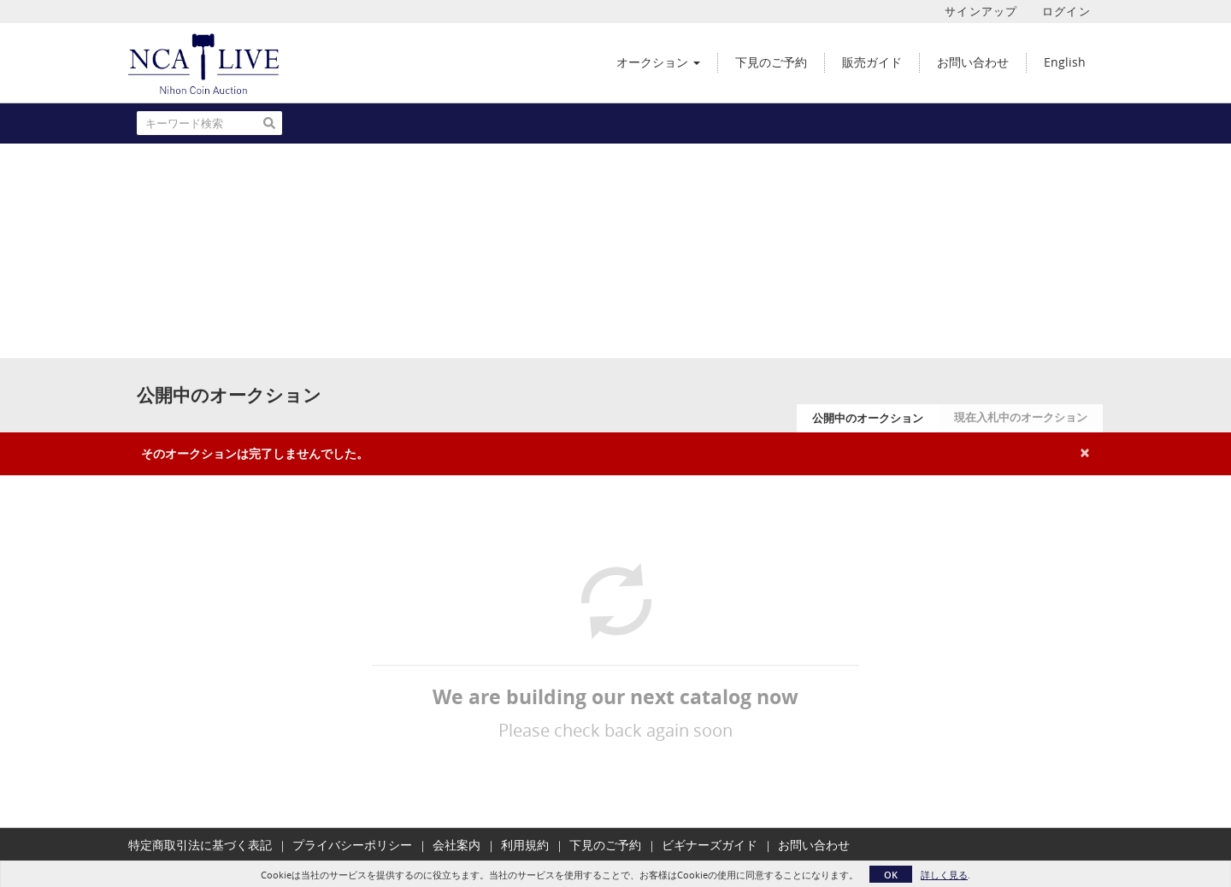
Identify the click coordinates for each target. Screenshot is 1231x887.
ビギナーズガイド (709, 845)
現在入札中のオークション (1020, 417)
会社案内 (456, 845)
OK (891, 874)
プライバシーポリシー (352, 845)
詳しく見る (944, 874)
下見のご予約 (605, 845)
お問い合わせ (814, 845)
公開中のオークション (867, 418)
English (1065, 62)
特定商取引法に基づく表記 (200, 845)
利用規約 (525, 845)
